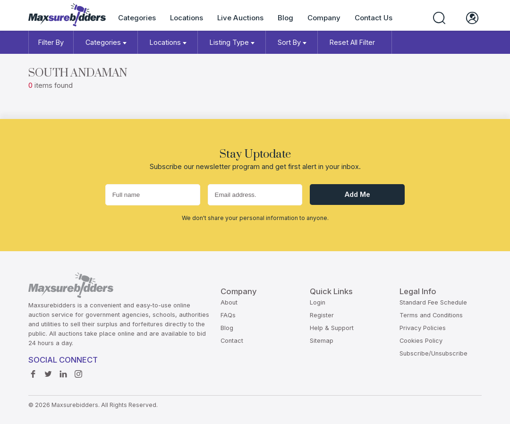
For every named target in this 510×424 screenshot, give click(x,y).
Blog (285, 17)
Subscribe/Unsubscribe (434, 353)
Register (322, 315)
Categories (137, 17)
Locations (186, 17)
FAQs (228, 315)
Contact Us (373, 17)
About (229, 302)
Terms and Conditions (431, 315)
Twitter (48, 371)
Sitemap (321, 340)
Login (317, 302)
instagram (78, 371)
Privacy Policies (423, 327)
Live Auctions (240, 17)
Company (323, 17)
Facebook (33, 371)
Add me (357, 194)
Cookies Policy (421, 340)
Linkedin (63, 371)
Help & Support (332, 327)
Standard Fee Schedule (433, 302)
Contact (232, 340)
